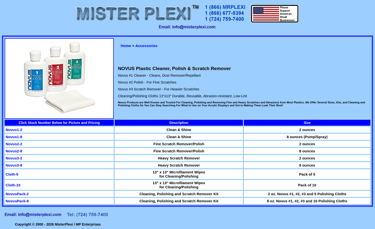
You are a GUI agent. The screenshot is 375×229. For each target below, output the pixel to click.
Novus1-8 (14, 137)
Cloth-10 (13, 185)
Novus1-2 (14, 130)
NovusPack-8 (17, 201)
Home (126, 46)
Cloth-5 (12, 174)
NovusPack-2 (17, 194)
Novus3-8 (14, 165)
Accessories (146, 46)
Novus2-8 (14, 151)
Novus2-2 (14, 144)
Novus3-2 (14, 158)
